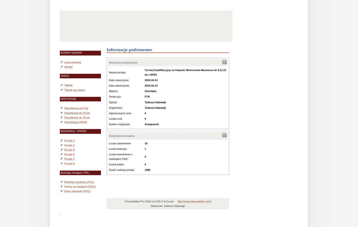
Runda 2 (69, 145)
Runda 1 (69, 140)
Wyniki (68, 66)
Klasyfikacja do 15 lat (77, 112)
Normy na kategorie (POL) (79, 186)
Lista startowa (72, 62)
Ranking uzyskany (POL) (79, 181)
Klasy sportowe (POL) (77, 191)
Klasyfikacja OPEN (75, 122)
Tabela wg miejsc (74, 89)
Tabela (68, 85)
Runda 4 (69, 154)
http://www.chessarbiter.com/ (194, 201)
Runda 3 (69, 149)
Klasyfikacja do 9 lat (76, 108)
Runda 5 (69, 158)
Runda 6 (69, 163)
